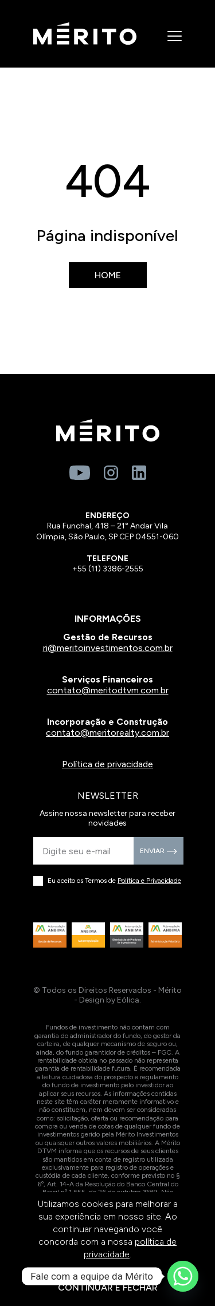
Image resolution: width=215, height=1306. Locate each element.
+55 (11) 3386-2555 (107, 569)
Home (108, 275)
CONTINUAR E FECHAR (108, 1287)
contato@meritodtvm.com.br (108, 690)
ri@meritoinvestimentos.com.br (108, 647)
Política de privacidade (107, 764)
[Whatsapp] (182, 1276)
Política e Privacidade (149, 881)
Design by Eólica (109, 1000)
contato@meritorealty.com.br (107, 732)
